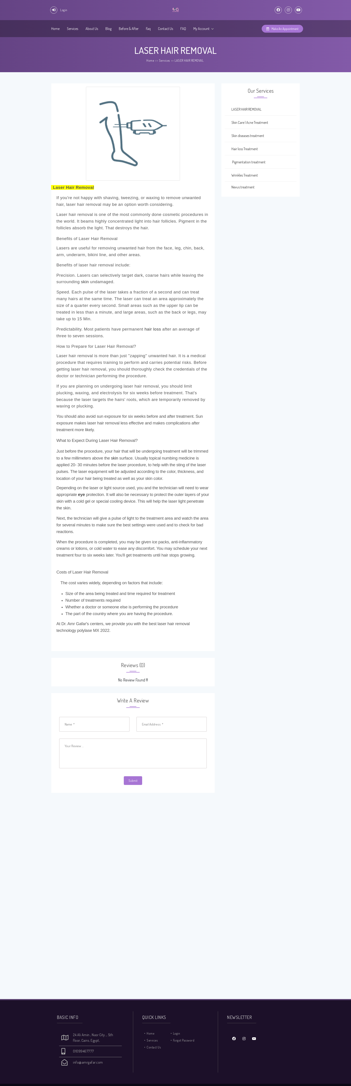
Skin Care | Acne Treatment (246, 122)
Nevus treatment (240, 187)
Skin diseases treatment (244, 135)
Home (55, 28)
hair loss (152, 329)
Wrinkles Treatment (241, 175)
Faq (148, 28)
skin (85, 281)
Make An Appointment (282, 29)
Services (72, 28)
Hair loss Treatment (241, 149)
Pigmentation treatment (245, 162)
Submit (132, 780)
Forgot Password (184, 1040)
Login (176, 1033)
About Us (92, 28)
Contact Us (165, 28)
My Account (203, 28)
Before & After (129, 28)
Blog (108, 28)
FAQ (183, 28)
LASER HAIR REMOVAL (189, 60)
